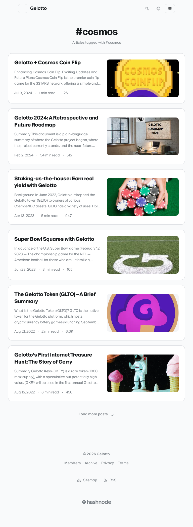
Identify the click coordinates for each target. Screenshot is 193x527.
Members (72, 463)
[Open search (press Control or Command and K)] (147, 8)
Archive (91, 463)
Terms (123, 463)
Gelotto (38, 8)
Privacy (107, 463)
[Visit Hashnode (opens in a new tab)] (96, 502)
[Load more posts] (96, 414)
